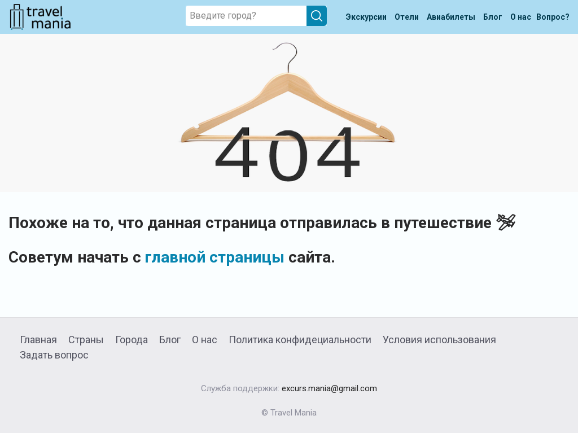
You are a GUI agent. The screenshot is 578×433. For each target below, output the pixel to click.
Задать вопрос (54, 355)
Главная (38, 339)
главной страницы (214, 257)
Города (131, 339)
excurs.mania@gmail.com (329, 388)
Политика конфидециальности (300, 339)
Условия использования (439, 339)
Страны (86, 339)
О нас (204, 339)
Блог (170, 339)
